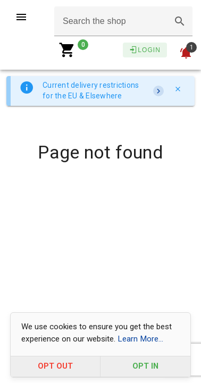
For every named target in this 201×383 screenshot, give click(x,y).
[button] (179, 21)
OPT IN (145, 366)
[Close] (177, 88)
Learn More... (140, 339)
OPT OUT (55, 366)
